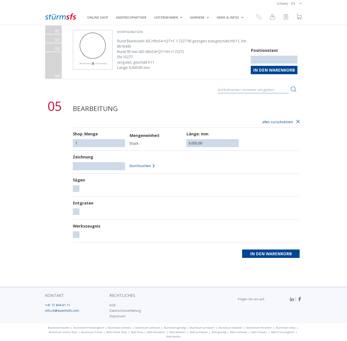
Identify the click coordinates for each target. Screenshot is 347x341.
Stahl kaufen (173, 336)
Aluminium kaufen (59, 327)
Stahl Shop (137, 332)
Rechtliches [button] (122, 295)
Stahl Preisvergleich (282, 332)
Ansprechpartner (131, 17)
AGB (112, 305)
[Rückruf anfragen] (259, 17)
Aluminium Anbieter (230, 327)
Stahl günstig (218, 332)
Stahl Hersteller (156, 332)
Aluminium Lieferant (147, 327)
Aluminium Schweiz (119, 327)
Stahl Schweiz (259, 332)
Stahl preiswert (199, 332)
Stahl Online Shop (116, 332)
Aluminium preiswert (202, 327)
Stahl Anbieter (177, 332)
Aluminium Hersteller (259, 327)
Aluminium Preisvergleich (88, 327)
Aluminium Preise (91, 332)
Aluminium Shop (285, 327)
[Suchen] (293, 89)
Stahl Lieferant (238, 332)
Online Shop (97, 17)
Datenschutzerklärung (125, 310)
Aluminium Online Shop (63, 332)
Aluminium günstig (175, 327)
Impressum (117, 316)
